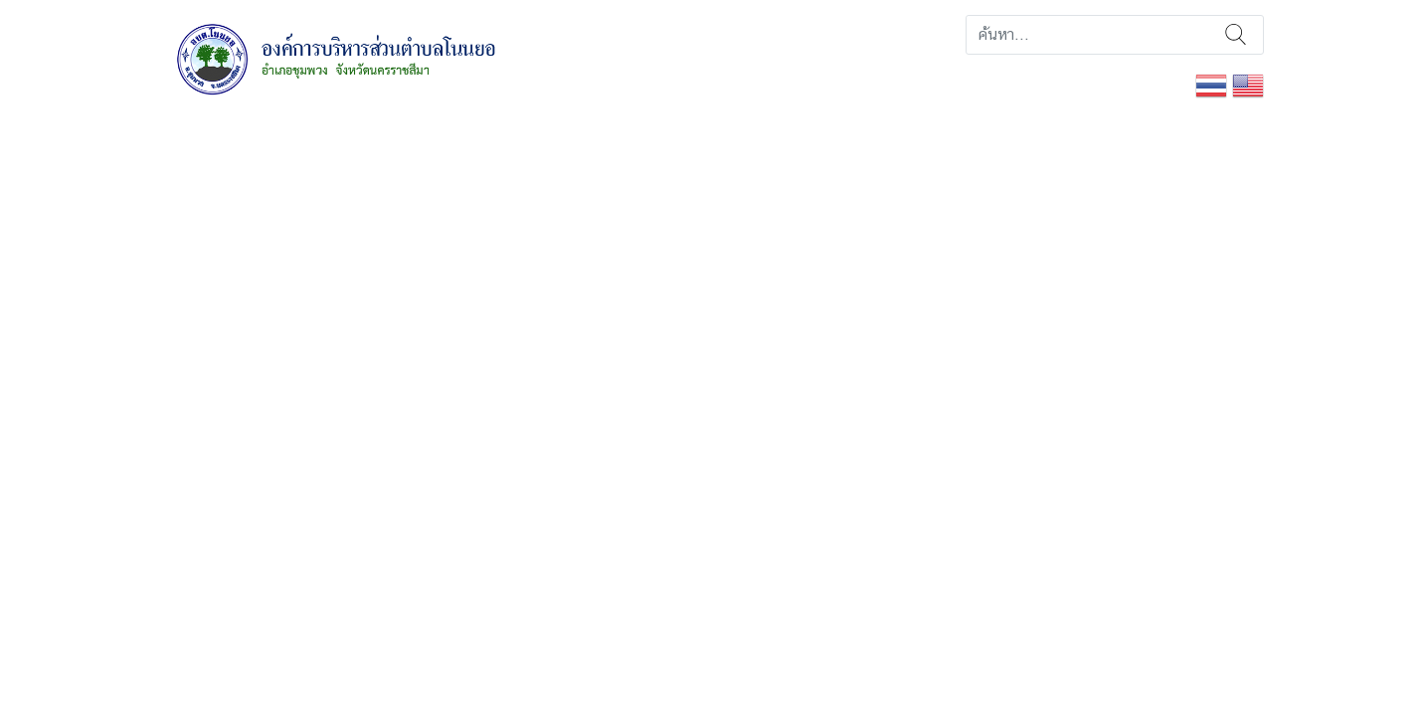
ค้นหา (1235, 35)
